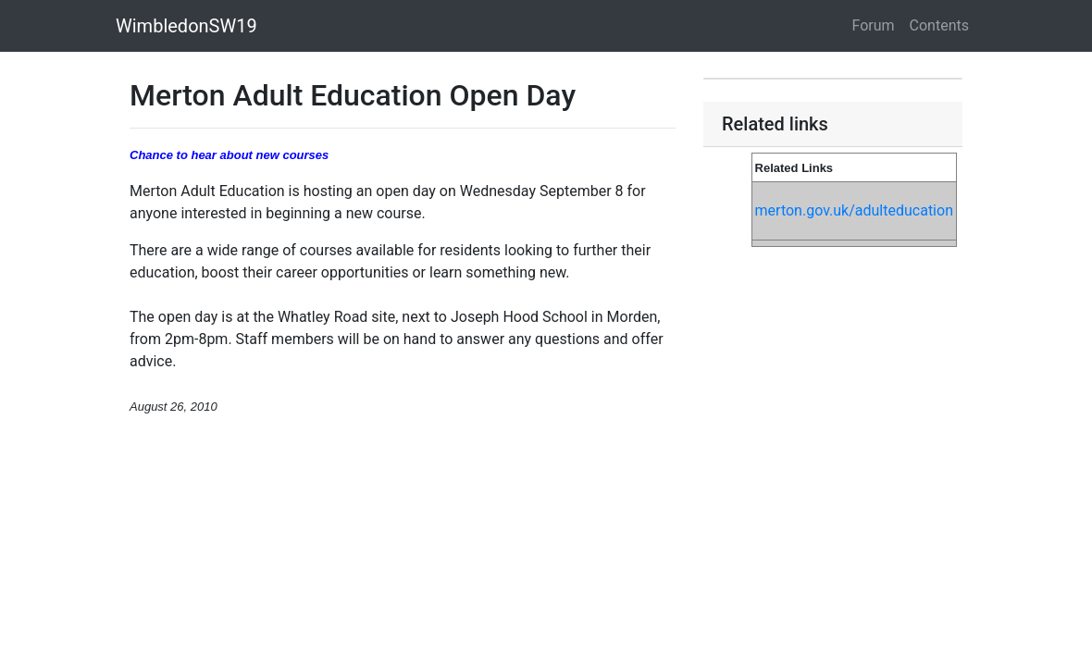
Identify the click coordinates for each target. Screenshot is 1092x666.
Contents (939, 25)
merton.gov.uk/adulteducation (854, 210)
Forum (873, 25)
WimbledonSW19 (186, 26)
